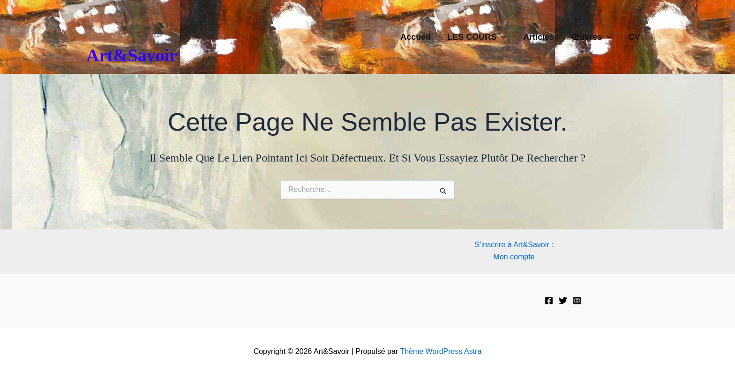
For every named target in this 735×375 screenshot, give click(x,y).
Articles (538, 37)
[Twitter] (563, 300)
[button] (501, 37)
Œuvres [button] (591, 37)
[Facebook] (549, 300)
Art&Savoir (131, 55)
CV (634, 37)
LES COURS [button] (476, 37)
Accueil (415, 37)
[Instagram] (577, 300)
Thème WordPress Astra (440, 351)
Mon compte (513, 257)
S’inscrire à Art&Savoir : (513, 245)
